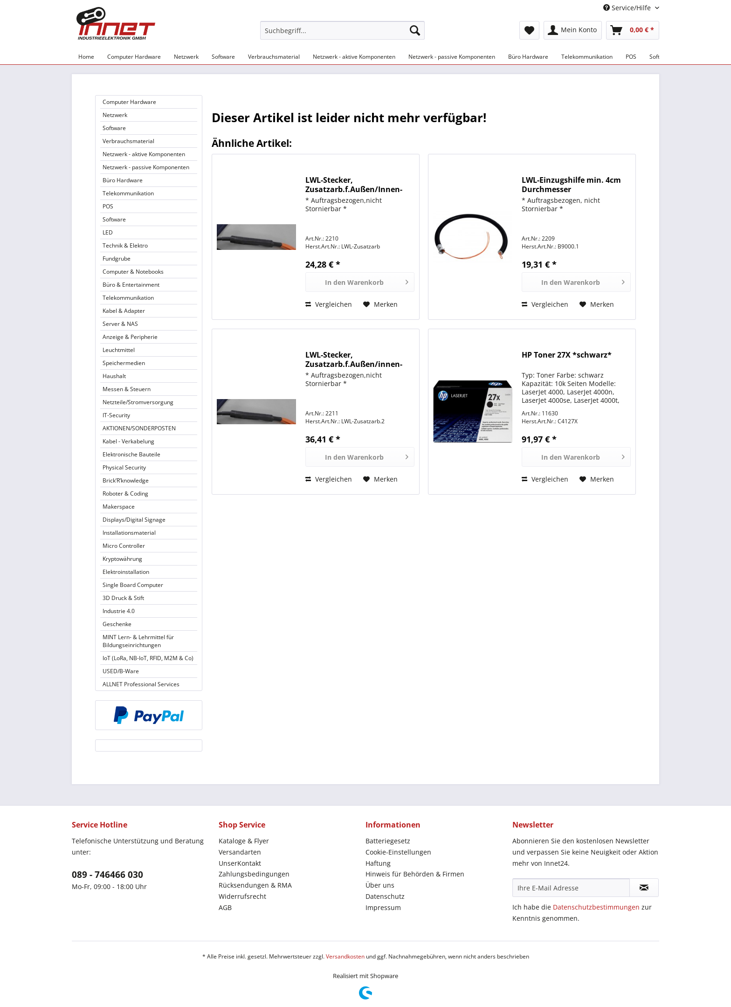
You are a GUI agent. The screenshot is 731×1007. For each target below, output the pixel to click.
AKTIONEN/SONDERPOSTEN (139, 428)
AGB (225, 907)
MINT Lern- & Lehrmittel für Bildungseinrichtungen (138, 641)
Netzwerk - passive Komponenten (146, 167)
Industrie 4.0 (119, 611)
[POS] (631, 56)
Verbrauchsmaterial (128, 141)
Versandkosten (345, 956)
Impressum (383, 907)
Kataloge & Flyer (244, 840)
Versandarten (240, 852)
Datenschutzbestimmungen (596, 907)
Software (114, 128)
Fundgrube (117, 258)
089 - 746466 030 (107, 875)
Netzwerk (115, 115)
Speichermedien (124, 363)
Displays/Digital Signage (134, 520)
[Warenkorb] (632, 30)
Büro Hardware (123, 180)
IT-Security (116, 415)
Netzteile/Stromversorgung (138, 402)
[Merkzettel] (529, 30)
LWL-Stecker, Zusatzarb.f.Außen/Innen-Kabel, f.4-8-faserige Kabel (353, 184)
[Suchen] (415, 30)
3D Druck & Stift (123, 598)
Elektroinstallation (126, 572)
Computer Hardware (129, 102)
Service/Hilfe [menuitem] (628, 7)
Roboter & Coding (125, 493)
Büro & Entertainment (131, 285)
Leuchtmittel (119, 350)
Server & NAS (120, 324)
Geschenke (117, 624)
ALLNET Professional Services (141, 684)
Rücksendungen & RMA (255, 885)
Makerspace (119, 506)
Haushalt (114, 376)
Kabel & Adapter (124, 311)
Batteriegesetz (388, 840)
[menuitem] (342, 34)
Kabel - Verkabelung (128, 441)
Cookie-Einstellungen (398, 852)
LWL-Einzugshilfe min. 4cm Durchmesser (571, 184)
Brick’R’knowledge (126, 480)
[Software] (223, 56)
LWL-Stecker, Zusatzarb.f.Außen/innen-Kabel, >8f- (353, 359)
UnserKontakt (240, 863)
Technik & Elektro (125, 245)
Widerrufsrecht (242, 896)
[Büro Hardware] (528, 56)
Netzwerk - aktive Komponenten (144, 154)
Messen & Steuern (127, 389)
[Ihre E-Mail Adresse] (571, 887)
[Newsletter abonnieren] (644, 887)
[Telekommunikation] (587, 56)
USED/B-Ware (121, 671)
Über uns (380, 885)
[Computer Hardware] (134, 56)
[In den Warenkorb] (359, 282)
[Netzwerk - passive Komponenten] (452, 56)
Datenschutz (385, 896)
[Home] (86, 56)
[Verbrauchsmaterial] (273, 56)
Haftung (378, 863)
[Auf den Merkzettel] (380, 304)
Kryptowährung (122, 559)
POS (108, 206)
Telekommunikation (128, 193)
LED (108, 232)
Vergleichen (328, 304)
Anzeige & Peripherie (130, 337)
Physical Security (124, 467)
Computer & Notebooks (133, 272)
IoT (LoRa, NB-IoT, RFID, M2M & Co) (148, 658)
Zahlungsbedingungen (254, 873)
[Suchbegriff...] (342, 30)
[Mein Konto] (573, 30)
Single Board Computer (133, 585)
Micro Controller (124, 546)
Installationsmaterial (129, 533)
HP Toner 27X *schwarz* (567, 355)
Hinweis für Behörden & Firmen (415, 873)
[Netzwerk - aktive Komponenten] (354, 56)
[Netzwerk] (186, 56)
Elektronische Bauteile (131, 454)
